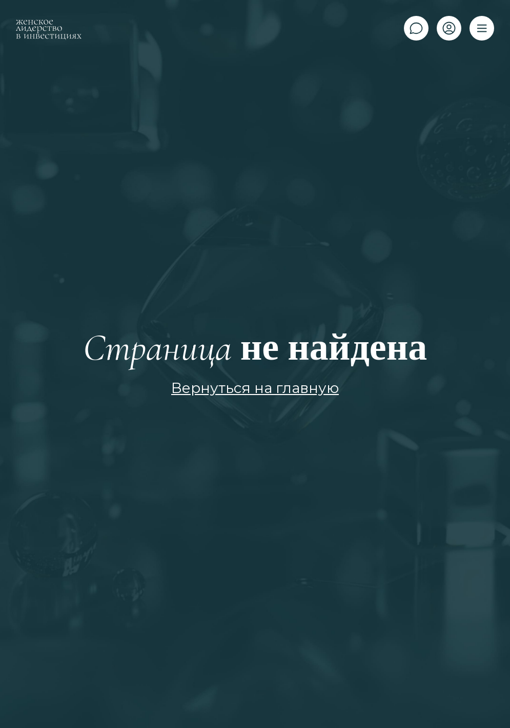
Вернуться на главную (255, 388)
